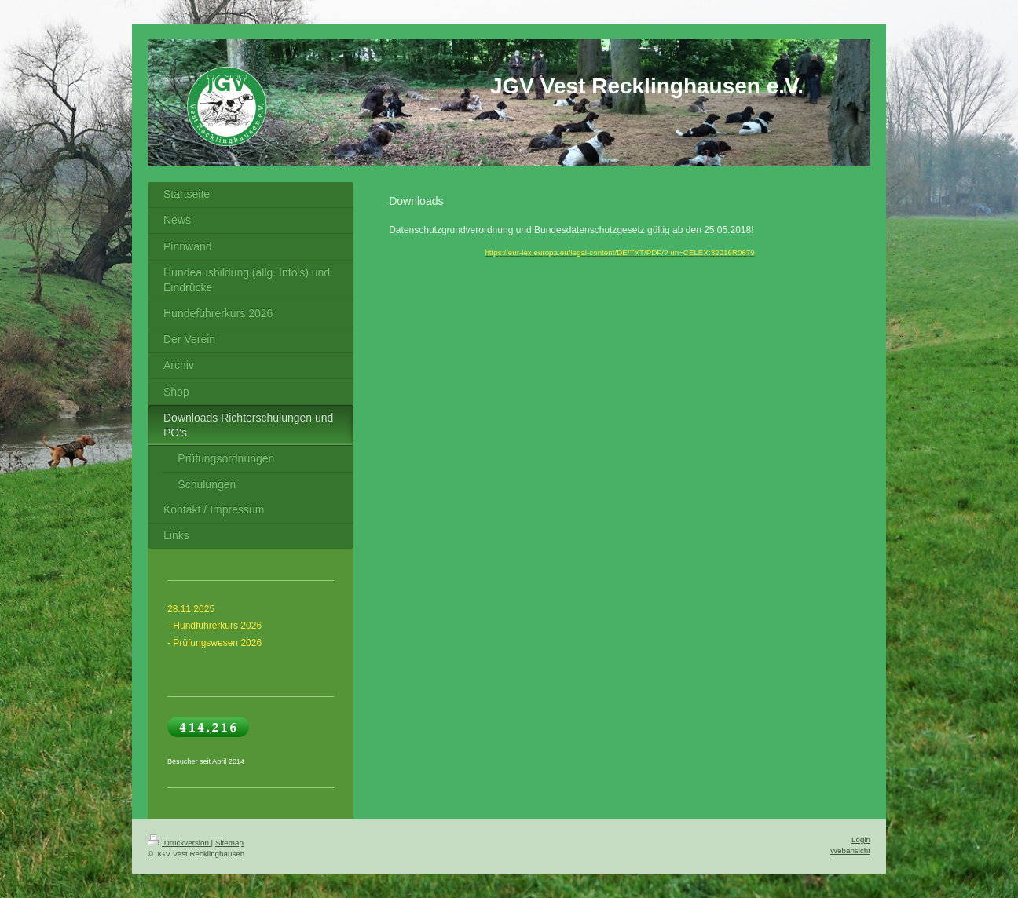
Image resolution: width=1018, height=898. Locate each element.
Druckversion (179, 842)
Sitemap (229, 842)
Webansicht (850, 850)
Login (860, 839)
